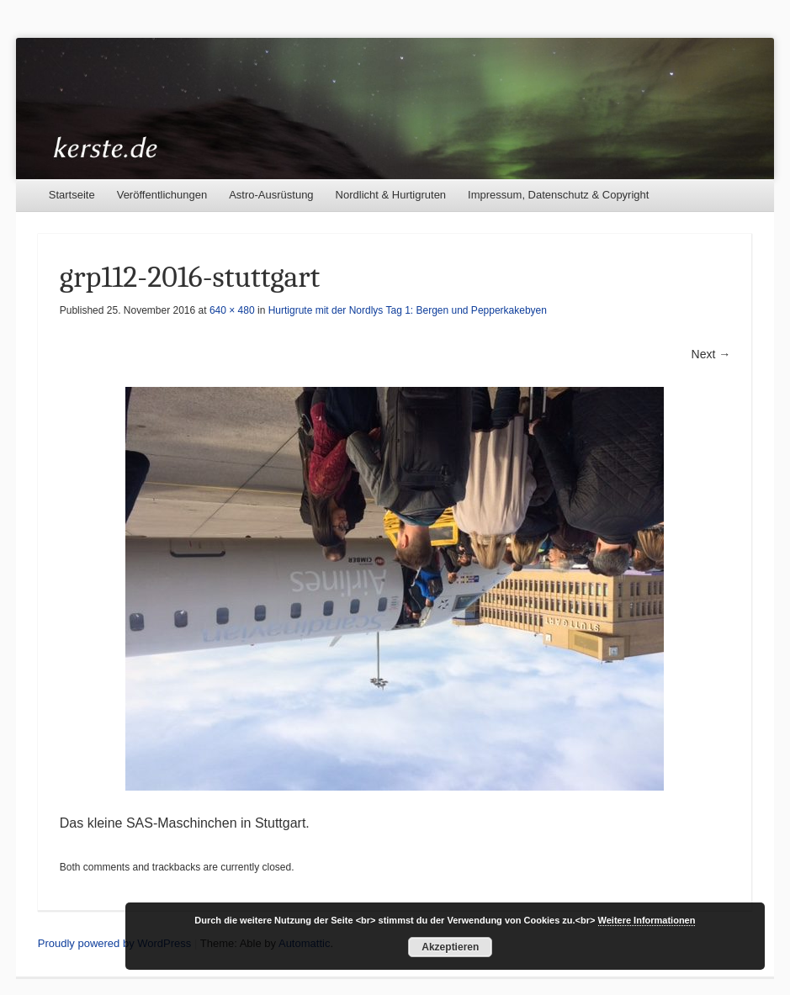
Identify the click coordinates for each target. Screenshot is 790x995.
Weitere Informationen (647, 920)
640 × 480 (232, 310)
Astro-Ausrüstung (271, 194)
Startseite (72, 194)
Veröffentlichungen (162, 194)
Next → (711, 354)
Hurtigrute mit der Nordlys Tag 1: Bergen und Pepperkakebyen (407, 310)
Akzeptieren (450, 947)
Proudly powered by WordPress (115, 943)
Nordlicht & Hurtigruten (391, 194)
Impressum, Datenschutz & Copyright (558, 194)
